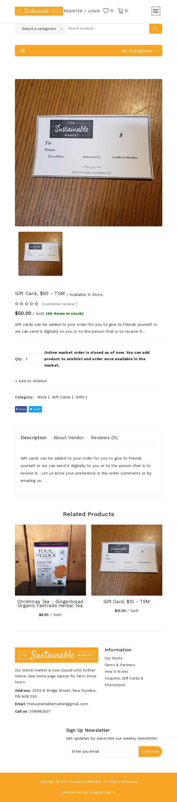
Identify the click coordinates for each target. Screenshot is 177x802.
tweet (35, 409)
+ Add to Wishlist (31, 381)
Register (73, 11)
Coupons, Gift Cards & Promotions (124, 681)
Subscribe (150, 751)
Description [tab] (34, 437)
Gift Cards (61, 397)
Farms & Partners (120, 665)
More (42, 397)
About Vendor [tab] (68, 437)
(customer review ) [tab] (59, 304)
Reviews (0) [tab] (104, 437)
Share (21, 409)
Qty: (18, 359)
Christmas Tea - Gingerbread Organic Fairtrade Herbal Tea (50, 603)
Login (94, 11)
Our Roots (114, 658)
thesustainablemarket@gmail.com (57, 704)
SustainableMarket (85, 782)
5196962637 (39, 711)
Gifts (80, 397)
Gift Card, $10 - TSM (127, 601)
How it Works (116, 672)
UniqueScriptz (102, 792)
